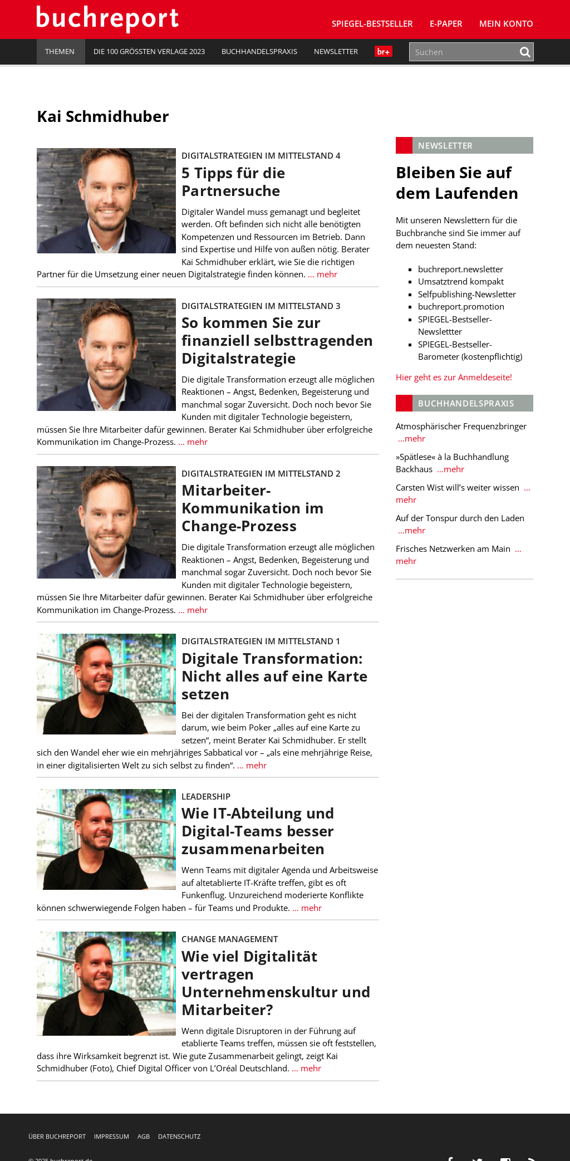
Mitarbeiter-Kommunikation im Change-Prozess (252, 508)
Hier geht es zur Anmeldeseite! (454, 377)
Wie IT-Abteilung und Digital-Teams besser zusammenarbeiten (257, 831)
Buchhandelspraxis (259, 51)
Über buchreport (57, 1136)
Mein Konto (506, 23)
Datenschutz (179, 1136)
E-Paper (446, 23)
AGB (143, 1136)
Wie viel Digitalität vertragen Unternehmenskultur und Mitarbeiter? (275, 983)
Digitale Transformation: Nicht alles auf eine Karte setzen (274, 676)
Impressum (111, 1136)
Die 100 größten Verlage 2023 (149, 51)
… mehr (321, 274)
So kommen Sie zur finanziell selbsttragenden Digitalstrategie (277, 340)
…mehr (410, 438)
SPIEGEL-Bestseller (372, 23)
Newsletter (336, 51)
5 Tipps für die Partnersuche (233, 181)
